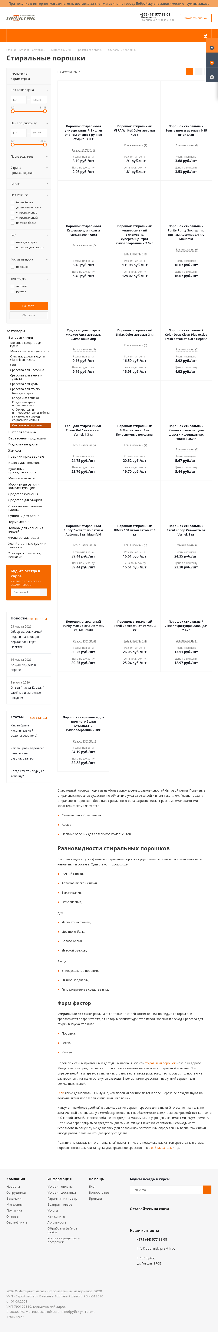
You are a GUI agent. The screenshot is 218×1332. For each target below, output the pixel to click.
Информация (59, 1179)
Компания (15, 1179)
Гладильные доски (23, 444)
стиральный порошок (160, 1063)
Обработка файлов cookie (62, 1230)
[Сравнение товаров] (212, 74)
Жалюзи (14, 450)
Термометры (18, 522)
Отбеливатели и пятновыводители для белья (31, 411)
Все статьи (38, 717)
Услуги (52, 1210)
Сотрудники (16, 1192)
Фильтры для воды (23, 537)
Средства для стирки (25, 389)
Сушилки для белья (23, 516)
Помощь (96, 1179)
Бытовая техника (22, 432)
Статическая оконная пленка (25, 508)
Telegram (166, 1219)
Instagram (155, 1219)
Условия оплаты (60, 1186)
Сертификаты (17, 1222)
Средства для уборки (25, 500)
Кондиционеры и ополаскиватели (23, 403)
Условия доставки (61, 1192)
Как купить (56, 1216)
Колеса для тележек (24, 462)
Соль (13, 365)
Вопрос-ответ (100, 1192)
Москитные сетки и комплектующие (24, 486)
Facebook (145, 1219)
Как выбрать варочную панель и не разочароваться (27, 753)
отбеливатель (161, 1148)
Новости (13, 1186)
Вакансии (14, 1198)
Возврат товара (59, 1204)
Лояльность (57, 1222)
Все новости (37, 618)
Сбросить (28, 315)
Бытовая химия (20, 337)
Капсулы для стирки (25, 398)
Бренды (95, 1198)
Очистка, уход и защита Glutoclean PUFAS (27, 358)
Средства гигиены (23, 494)
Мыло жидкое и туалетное (29, 351)
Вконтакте (134, 1219)
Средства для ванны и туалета (26, 377)
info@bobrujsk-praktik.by (156, 1248)
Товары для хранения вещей (25, 530)
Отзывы (12, 1216)
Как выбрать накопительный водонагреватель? (24, 730)
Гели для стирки (22, 393)
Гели (60, 1093)
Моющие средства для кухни (26, 344)
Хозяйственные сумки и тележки (27, 545)
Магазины (14, 1204)
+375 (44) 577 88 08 (155, 14)
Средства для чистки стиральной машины (26, 418)
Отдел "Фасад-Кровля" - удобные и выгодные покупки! (28, 692)
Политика (14, 1210)
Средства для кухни (24, 384)
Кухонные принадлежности (22, 470)
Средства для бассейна (27, 370)
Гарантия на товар (62, 1198)
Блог (92, 1186)
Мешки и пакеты (21, 478)
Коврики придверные (26, 456)
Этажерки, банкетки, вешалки (24, 555)
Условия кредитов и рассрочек (63, 1240)
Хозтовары (15, 331)
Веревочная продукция (27, 438)
